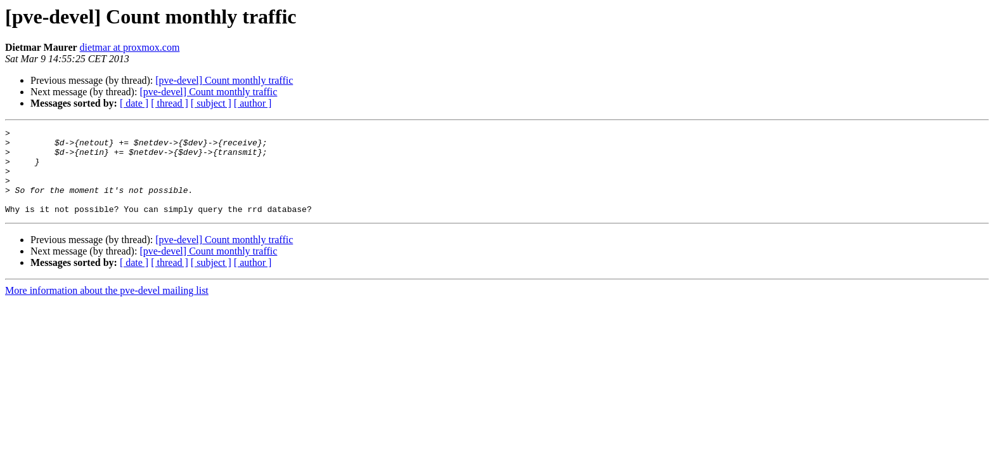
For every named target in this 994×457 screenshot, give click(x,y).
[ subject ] (211, 103)
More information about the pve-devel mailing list (107, 307)
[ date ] (134, 103)
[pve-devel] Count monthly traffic (224, 80)
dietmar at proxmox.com (130, 47)
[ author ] (253, 103)
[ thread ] (169, 103)
